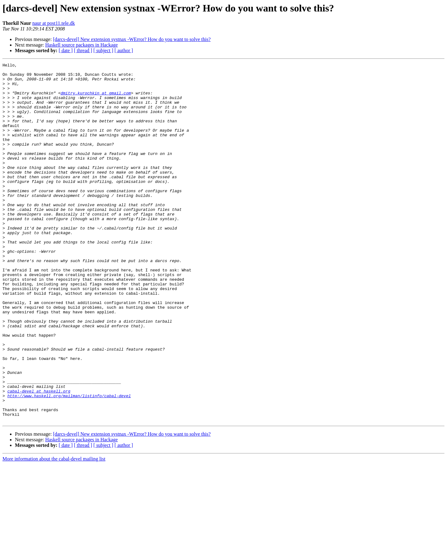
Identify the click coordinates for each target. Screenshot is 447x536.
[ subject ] (103, 50)
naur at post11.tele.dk (53, 23)
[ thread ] (83, 50)
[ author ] (124, 50)
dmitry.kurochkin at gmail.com (96, 99)
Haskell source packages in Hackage (81, 45)
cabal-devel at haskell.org (38, 457)
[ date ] (66, 50)
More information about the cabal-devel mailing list (53, 530)
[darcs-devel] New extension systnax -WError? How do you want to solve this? (132, 39)
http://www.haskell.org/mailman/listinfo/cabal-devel (69, 463)
